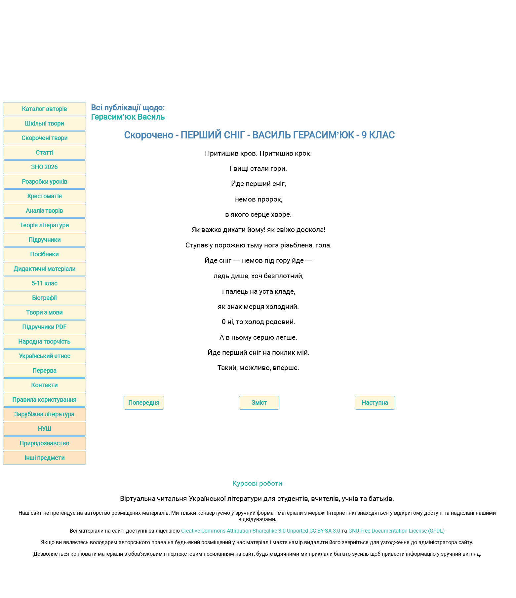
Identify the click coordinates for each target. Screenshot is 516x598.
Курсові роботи (257, 483)
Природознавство (44, 443)
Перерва (44, 370)
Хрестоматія (44, 196)
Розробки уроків (44, 181)
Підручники (44, 239)
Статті (44, 152)
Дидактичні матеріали (44, 268)
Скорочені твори (44, 137)
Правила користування (44, 399)
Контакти (44, 385)
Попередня (143, 402)
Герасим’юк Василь (128, 117)
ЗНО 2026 (44, 167)
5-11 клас (44, 283)
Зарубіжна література (44, 414)
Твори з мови (44, 312)
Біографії (44, 297)
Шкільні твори (44, 123)
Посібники (44, 254)
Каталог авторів (44, 108)
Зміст (259, 402)
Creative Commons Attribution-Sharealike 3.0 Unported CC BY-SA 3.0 (260, 531)
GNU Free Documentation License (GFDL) (396, 531)
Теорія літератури (44, 225)
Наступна (375, 402)
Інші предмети (44, 457)
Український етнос (44, 356)
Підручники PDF (44, 326)
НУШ (44, 428)
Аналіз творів (44, 210)
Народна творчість (44, 341)
